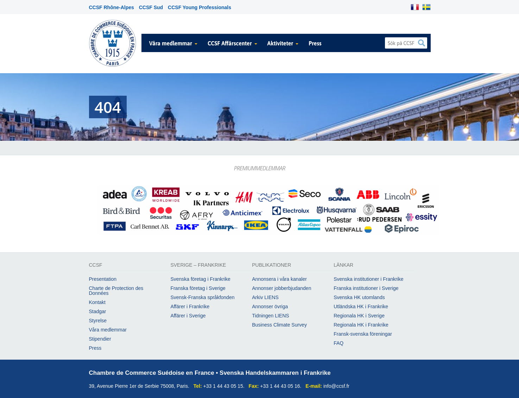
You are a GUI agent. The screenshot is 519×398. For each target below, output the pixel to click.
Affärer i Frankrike (189, 306)
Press (315, 43)
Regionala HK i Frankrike (361, 325)
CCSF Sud (151, 7)
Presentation (103, 279)
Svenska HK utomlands (359, 297)
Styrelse (98, 320)
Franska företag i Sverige (197, 288)
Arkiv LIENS (265, 297)
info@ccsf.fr (336, 386)
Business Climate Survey (279, 325)
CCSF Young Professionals (199, 7)
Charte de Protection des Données (116, 290)
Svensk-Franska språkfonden (202, 297)
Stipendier (100, 339)
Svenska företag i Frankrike (200, 279)
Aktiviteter (280, 43)
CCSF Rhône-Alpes (111, 7)
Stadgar (97, 311)
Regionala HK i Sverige (359, 315)
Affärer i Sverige (187, 315)
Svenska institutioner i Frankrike (368, 279)
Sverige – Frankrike (198, 265)
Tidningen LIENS (270, 315)
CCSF (95, 265)
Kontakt (97, 302)
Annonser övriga (270, 306)
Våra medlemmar (170, 43)
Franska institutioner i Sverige (366, 288)
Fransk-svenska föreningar (363, 334)
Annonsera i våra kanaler (279, 279)
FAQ (338, 343)
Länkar (343, 265)
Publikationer (271, 265)
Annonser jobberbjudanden (281, 288)
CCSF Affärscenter (230, 43)
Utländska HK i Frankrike (361, 306)
